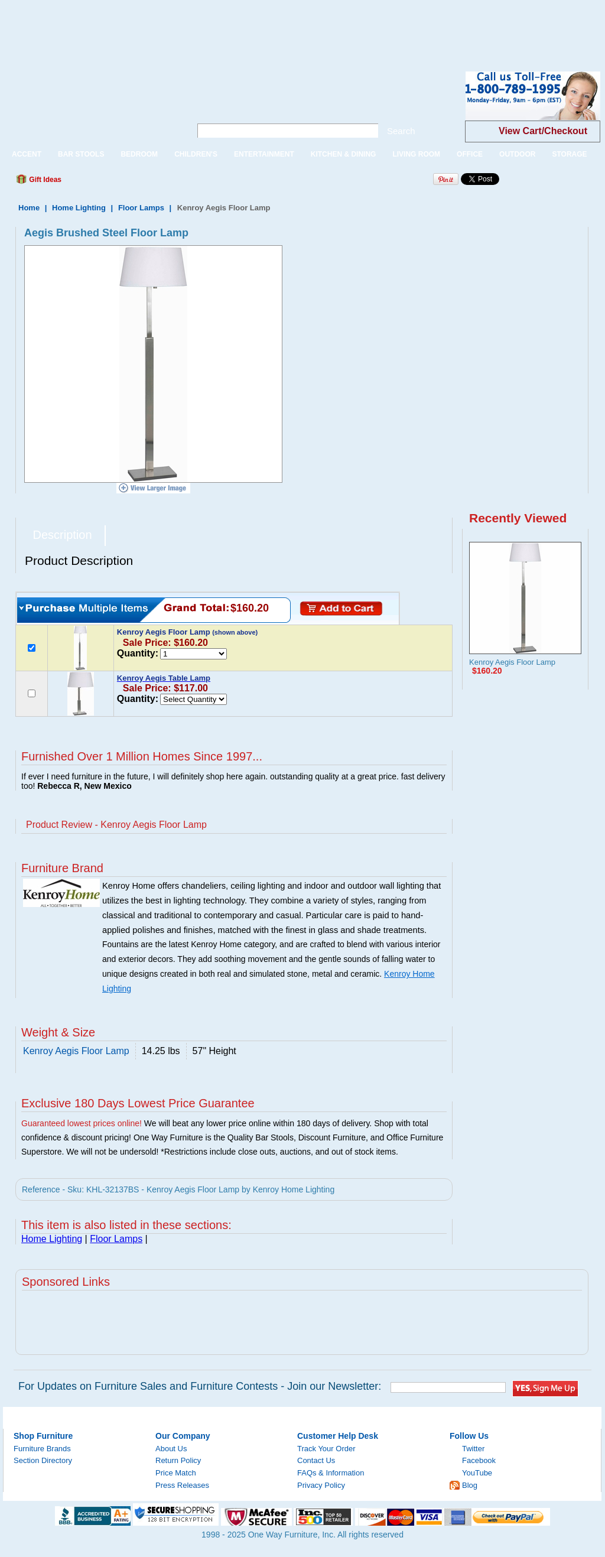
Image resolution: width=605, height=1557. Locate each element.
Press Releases (182, 1485)
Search (401, 131)
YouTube (477, 1472)
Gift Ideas (44, 179)
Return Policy (178, 1460)
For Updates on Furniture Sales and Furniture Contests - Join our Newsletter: (199, 1386)
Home (29, 207)
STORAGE (569, 154)
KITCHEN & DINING (343, 154)
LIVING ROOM (416, 154)
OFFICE (470, 154)
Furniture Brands (42, 1448)
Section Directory (43, 1460)
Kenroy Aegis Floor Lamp (512, 662)
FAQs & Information (330, 1472)
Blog (469, 1485)
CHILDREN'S (195, 154)
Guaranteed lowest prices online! (81, 1123)
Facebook (479, 1460)
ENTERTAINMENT (264, 154)
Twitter (473, 1448)
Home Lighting (79, 207)
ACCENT (26, 154)
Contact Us (316, 1460)
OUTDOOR (517, 154)
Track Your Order (326, 1448)
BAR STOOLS (81, 154)
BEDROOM (139, 154)
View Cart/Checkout (543, 131)
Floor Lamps (141, 207)
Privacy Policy (321, 1485)
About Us (171, 1448)
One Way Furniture (91, 105)
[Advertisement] (215, 26)
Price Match (175, 1472)
